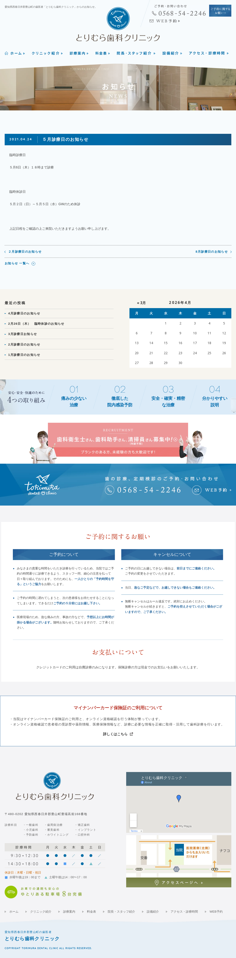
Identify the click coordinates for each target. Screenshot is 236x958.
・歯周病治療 (53, 825)
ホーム (13, 911)
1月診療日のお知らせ (24, 355)
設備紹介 (153, 911)
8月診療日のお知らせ (212, 251)
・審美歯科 (52, 829)
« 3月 (141, 302)
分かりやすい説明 (214, 402)
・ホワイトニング (56, 834)
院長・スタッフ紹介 (121, 911)
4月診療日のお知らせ (24, 313)
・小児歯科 (30, 829)
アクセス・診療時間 (184, 911)
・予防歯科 (30, 834)
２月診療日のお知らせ (25, 251)
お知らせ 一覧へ (17, 263)
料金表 (91, 911)
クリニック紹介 (40, 911)
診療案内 (69, 911)
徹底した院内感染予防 (119, 402)
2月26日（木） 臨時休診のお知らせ (36, 323)
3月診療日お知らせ (22, 334)
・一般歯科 (30, 825)
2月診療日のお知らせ (24, 344)
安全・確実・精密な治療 (168, 402)
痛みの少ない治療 (73, 402)
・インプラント (85, 829)
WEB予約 (216, 911)
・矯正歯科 (82, 825)
